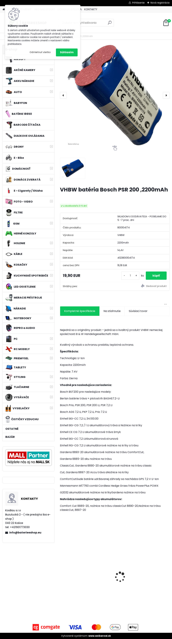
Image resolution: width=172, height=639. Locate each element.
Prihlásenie (138, 2)
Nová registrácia (159, 2)
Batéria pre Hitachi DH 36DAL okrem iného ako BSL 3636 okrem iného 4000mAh (152, 575)
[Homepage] (4, 9)
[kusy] (130, 276)
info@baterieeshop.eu (25, 532)
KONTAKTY (90, 9)
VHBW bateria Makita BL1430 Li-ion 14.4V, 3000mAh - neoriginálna (114, 571)
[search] (110, 24)
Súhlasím (67, 52)
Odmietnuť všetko (40, 52)
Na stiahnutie (112, 311)
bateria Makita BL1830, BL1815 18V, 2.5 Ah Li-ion (77, 573)
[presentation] (63, 95)
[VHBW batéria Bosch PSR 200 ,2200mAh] (114, 95)
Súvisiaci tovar (138, 311)
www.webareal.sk (99, 635)
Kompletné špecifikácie (79, 311)
